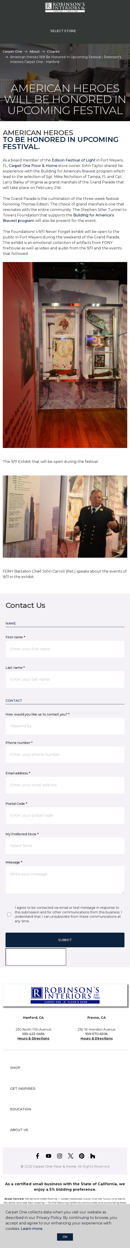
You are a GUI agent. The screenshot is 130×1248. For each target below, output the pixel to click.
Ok (65, 1237)
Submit (65, 940)
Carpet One (12, 51)
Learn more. (32, 1228)
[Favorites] (118, 9)
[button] (112, 9)
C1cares (53, 51)
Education (20, 1109)
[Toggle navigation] (7, 9)
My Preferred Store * (22, 834)
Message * (14, 862)
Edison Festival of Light (74, 160)
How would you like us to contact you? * (37, 714)
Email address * (18, 773)
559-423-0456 (33, 1034)
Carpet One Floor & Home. (55, 1166)
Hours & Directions (33, 1038)
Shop (15, 1068)
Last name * (15, 667)
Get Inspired (22, 1089)
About (34, 51)
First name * (15, 637)
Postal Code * (16, 803)
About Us (19, 1130)
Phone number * (19, 742)
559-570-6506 (96, 1034)
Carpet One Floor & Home (33, 166)
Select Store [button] (63, 31)
